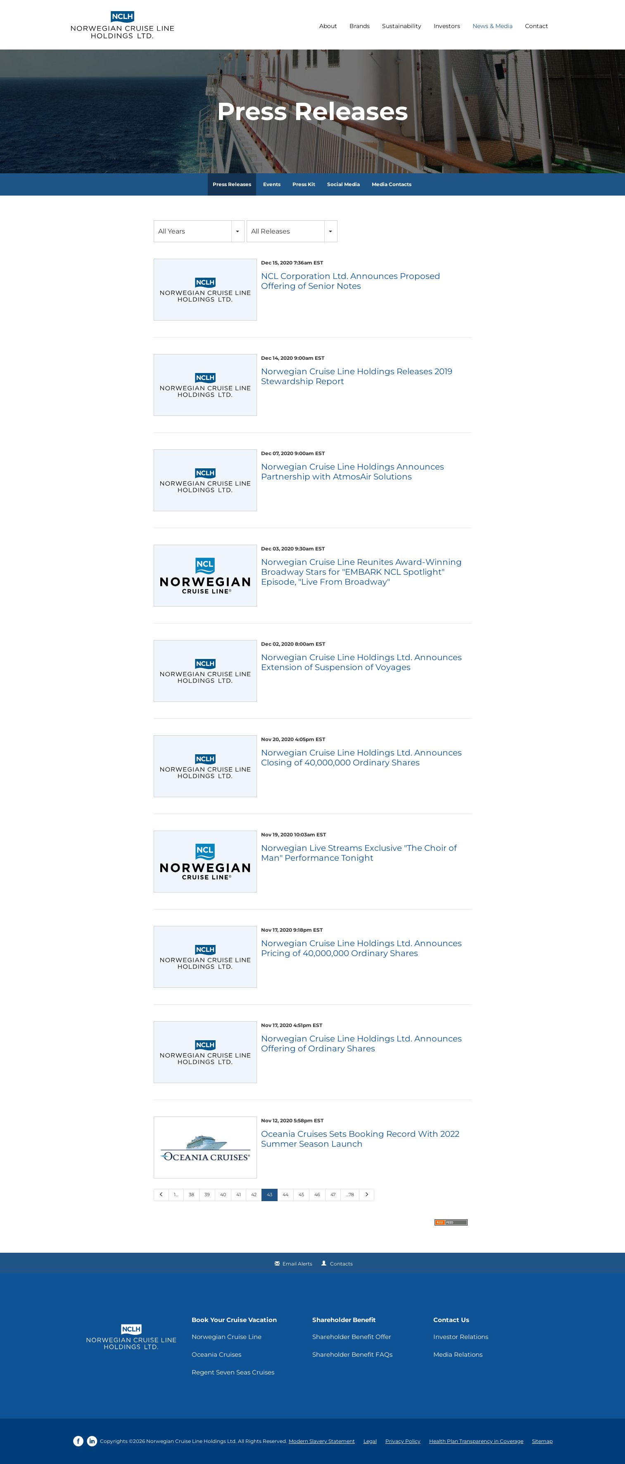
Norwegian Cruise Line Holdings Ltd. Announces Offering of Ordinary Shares (361, 1043)
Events (271, 184)
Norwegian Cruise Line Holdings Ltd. (191, 1441)
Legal (370, 1441)
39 (207, 1194)
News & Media (493, 26)
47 (332, 1194)
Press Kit (303, 184)
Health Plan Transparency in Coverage (476, 1441)
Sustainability (401, 26)
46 (317, 1194)
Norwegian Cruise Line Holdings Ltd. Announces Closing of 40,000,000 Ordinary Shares (361, 757)
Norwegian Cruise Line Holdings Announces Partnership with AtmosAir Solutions (352, 472)
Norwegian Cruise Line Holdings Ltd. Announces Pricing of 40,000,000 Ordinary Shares (361, 948)
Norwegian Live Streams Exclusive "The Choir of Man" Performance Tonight (359, 853)
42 (254, 1194)
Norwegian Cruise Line (226, 1337)
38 (191, 1194)
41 (238, 1194)
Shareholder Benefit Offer (351, 1337)
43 (269, 1194)
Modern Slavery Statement (322, 1441)
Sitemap (542, 1441)
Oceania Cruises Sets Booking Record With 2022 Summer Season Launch (360, 1139)
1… (176, 1194)
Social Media (343, 184)
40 (223, 1194)
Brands (359, 26)
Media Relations (457, 1354)
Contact (536, 26)
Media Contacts (391, 184)
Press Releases (232, 184)
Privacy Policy (403, 1441)
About (328, 26)
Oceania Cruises (216, 1354)
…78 (350, 1194)
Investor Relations (460, 1337)
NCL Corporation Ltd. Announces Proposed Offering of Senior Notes (350, 281)
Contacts (341, 1264)
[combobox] (199, 231)
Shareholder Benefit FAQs (352, 1354)
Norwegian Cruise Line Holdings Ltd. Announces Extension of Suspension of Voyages (361, 662)
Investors (447, 26)
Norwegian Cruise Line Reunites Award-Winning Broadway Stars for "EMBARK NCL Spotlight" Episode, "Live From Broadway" (361, 572)
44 (285, 1194)
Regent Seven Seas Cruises (233, 1372)
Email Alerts (297, 1264)
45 (301, 1194)
